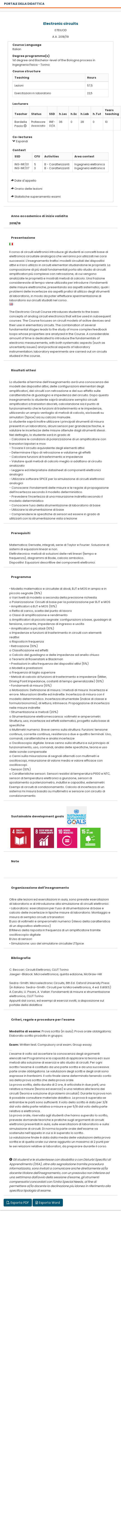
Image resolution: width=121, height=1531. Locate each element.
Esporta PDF (18, 1202)
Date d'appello (25, 180)
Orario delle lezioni (28, 189)
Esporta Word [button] (48, 1202)
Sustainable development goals (37, 816)
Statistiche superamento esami (37, 196)
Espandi (20, 141)
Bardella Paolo (20, 124)
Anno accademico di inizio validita (39, 216)
